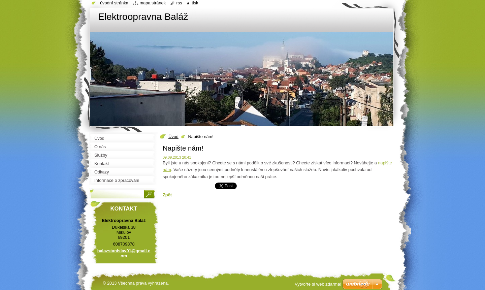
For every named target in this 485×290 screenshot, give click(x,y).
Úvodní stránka (114, 2)
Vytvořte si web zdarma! (318, 284)
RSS (179, 2)
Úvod (173, 136)
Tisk (195, 2)
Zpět (167, 194)
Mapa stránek (153, 2)
